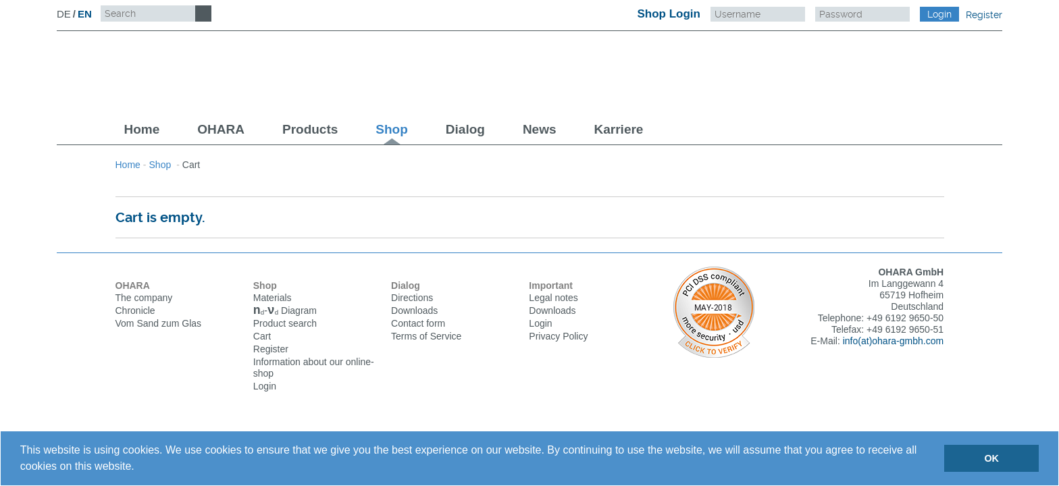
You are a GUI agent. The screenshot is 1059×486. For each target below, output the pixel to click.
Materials (272, 297)
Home (142, 129)
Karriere (619, 129)
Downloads (414, 310)
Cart (262, 337)
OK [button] (991, 458)
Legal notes (553, 297)
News (540, 129)
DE (64, 14)
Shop (392, 129)
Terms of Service (426, 336)
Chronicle (135, 310)
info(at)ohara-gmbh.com (893, 340)
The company (144, 297)
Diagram (285, 311)
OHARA (220, 129)
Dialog (465, 129)
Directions (412, 297)
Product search (285, 324)
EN (85, 14)
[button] (139, 468)
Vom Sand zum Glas (158, 323)
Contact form (418, 323)
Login (264, 387)
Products (310, 129)
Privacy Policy (558, 336)
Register (984, 14)
